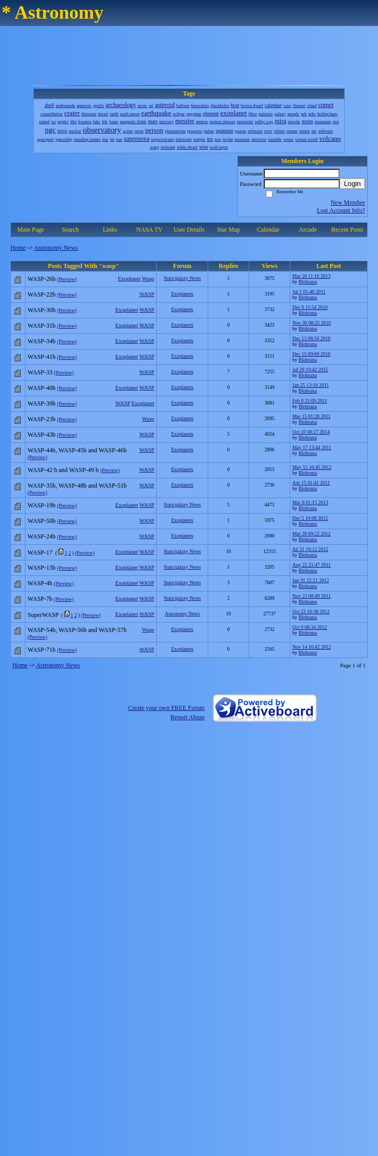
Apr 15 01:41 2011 (311, 483)
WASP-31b (42, 325)
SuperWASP (43, 615)
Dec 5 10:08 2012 (310, 518)
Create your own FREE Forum (166, 707)
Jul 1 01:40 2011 (309, 291)
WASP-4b (40, 583)
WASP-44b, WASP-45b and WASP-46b (77, 450)
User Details (189, 229)
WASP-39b (42, 403)
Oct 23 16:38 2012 (311, 611)
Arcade (308, 229)
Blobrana (308, 282)
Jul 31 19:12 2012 (310, 549)
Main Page (30, 229)
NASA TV (149, 229)
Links (110, 229)
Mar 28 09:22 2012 (311, 533)
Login (352, 183)
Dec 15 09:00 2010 (311, 354)
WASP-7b (40, 598)
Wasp (148, 278)
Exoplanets (182, 294)
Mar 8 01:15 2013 (310, 502)
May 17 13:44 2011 (311, 447)
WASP (146, 294)
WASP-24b (42, 536)
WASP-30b (42, 310)
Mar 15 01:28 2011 (311, 416)
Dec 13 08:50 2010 (311, 338)
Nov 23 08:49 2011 (311, 596)
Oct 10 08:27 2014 (311, 432)
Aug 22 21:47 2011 (311, 565)
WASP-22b (42, 294)
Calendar (268, 229)
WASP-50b (42, 521)
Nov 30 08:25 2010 (311, 323)
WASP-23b (42, 419)
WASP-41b (42, 356)
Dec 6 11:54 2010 (310, 307)
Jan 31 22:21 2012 (310, 580)
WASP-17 (40, 552)
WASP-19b (42, 505)
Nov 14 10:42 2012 (311, 647)
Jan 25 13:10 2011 (310, 385)
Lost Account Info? (341, 210)
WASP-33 (40, 372)
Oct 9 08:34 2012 (309, 627)
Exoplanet (129, 278)
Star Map (228, 229)
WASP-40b (42, 388)
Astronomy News (55, 247)
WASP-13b (42, 567)
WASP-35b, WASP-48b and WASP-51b (77, 485)
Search (70, 229)
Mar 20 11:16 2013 (311, 276)
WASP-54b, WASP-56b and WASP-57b (77, 630)
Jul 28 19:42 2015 (310, 369)
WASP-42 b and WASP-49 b (63, 470)
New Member (348, 202)
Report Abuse (187, 717)
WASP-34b (42, 341)
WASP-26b (42, 279)
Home (17, 247)
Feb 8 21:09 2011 (309, 401)
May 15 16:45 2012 (311, 467)
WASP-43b (42, 434)
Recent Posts (347, 229)
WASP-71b (42, 649)
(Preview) (67, 279)
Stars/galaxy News (182, 278)
